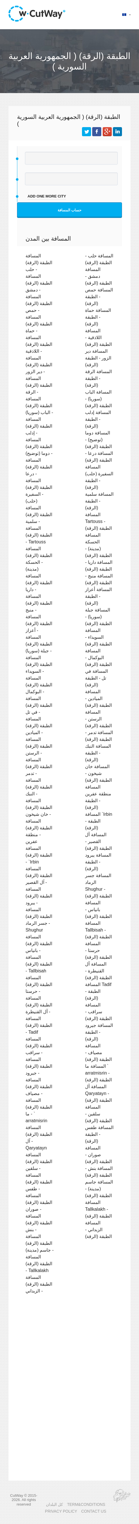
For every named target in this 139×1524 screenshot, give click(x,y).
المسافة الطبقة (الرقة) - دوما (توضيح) (39, 446)
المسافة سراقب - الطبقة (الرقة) (98, 1011)
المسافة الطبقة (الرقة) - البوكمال (39, 684)
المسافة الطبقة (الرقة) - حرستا (39, 984)
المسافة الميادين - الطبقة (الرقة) (98, 698)
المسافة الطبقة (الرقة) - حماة (39, 323)
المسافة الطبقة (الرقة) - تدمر (39, 766)
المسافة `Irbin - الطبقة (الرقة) (98, 821)
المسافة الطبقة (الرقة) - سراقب (39, 1045)
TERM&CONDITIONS (86, 1504)
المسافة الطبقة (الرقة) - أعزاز (39, 623)
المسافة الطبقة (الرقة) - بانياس (39, 943)
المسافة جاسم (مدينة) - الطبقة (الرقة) (99, 1188)
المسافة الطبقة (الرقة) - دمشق (39, 283)
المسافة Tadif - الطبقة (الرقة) (98, 991)
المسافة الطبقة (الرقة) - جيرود (39, 1066)
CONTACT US (93, 1511)
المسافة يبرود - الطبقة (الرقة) (98, 861)
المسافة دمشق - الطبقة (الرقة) (98, 276)
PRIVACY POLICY (61, 1511)
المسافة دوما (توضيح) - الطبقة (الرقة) (98, 439)
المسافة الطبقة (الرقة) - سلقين (39, 1161)
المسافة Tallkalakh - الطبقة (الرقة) (98, 1209)
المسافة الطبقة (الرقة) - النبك (39, 786)
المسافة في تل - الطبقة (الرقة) (96, 678)
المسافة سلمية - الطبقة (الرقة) (99, 500)
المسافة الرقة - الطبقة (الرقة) (98, 378)
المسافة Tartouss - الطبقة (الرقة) (98, 521)
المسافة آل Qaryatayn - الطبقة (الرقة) (98, 1093)
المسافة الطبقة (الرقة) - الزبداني (39, 1284)
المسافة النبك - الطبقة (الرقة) (98, 752)
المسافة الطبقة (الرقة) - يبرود (39, 895)
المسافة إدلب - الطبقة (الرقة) (98, 419)
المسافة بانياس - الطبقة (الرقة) (98, 909)
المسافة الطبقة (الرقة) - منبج (39, 603)
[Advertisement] (69, 1347)
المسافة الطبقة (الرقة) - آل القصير (39, 875)
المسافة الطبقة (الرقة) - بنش (39, 1222)
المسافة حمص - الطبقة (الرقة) (99, 296)
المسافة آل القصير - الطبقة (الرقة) (98, 841)
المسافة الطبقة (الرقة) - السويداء (39, 664)
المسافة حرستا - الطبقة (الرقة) (98, 950)
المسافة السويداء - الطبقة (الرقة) (98, 637)
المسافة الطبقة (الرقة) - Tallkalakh (39, 1263)
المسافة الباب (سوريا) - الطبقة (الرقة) (98, 398)
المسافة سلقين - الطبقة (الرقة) (98, 1113)
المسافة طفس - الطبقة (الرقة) (99, 1134)
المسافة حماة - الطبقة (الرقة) (98, 317)
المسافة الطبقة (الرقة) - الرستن (39, 746)
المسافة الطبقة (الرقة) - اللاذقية (39, 344)
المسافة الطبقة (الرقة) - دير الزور (39, 364)
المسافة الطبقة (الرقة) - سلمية (39, 514)
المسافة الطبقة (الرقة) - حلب (39, 262)
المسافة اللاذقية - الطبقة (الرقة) (98, 337)
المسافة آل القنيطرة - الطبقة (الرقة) (98, 970)
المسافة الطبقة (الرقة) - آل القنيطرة (39, 1004)
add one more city (47, 196)
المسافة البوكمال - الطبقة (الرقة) (98, 657)
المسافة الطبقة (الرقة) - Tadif (39, 1025)
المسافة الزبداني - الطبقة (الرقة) (98, 1229)
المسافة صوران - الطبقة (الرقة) (98, 1154)
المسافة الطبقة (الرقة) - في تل (39, 705)
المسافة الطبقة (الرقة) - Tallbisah (39, 964)
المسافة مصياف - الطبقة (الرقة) (98, 1052)
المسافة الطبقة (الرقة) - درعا (39, 466)
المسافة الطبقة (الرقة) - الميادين (39, 725)
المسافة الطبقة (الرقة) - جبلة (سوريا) (39, 643)
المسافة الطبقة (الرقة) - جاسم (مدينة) (40, 1243)
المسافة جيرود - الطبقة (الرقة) (99, 1032)
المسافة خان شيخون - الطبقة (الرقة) (98, 773)
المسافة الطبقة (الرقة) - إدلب (39, 426)
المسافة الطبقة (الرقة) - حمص (39, 303)
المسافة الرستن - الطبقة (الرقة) (98, 718)
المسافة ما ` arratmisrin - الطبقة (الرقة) (98, 1072)
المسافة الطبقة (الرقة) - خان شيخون (39, 807)
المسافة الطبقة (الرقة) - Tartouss (39, 534)
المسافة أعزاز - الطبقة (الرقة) (98, 596)
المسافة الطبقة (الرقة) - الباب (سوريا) (39, 405)
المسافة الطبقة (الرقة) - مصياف (39, 1086)
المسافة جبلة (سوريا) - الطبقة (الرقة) (98, 616)
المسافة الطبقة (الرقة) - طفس (39, 1181)
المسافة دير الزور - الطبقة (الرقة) (98, 357)
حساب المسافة (70, 210)
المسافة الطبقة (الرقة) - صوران (39, 1202)
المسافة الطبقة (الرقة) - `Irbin (39, 855)
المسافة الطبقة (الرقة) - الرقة (39, 385)
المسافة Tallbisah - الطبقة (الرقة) (98, 929)
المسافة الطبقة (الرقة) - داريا (39, 582)
